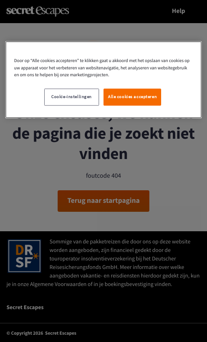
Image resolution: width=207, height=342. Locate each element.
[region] (103, 79)
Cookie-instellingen (71, 97)
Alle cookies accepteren (132, 97)
